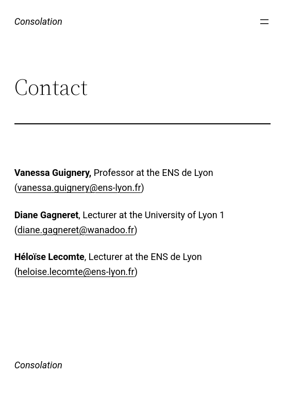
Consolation (38, 21)
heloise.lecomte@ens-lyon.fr (76, 271)
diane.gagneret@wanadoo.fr (76, 229)
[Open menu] (264, 21)
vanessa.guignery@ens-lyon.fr (79, 187)
